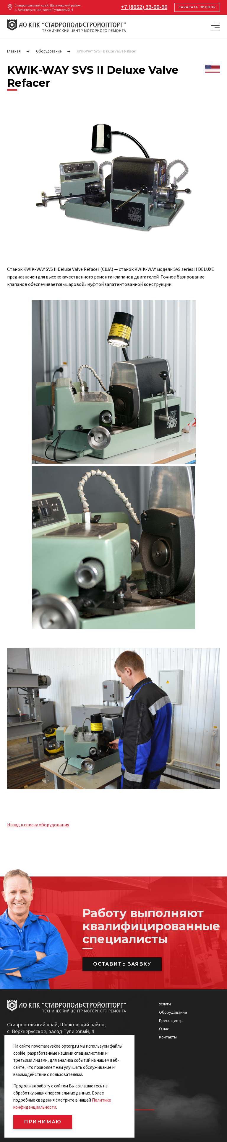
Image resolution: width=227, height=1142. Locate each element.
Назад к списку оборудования (38, 825)
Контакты (168, 1037)
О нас (164, 1028)
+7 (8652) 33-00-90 (144, 6)
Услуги (165, 1004)
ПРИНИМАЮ (42, 1122)
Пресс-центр (171, 1020)
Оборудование (173, 1012)
